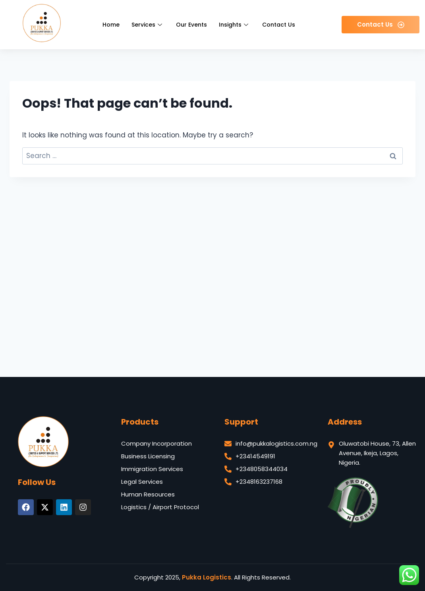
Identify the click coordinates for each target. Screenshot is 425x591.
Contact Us (278, 25)
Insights (234, 25)
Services (147, 25)
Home (111, 25)
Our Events (191, 25)
